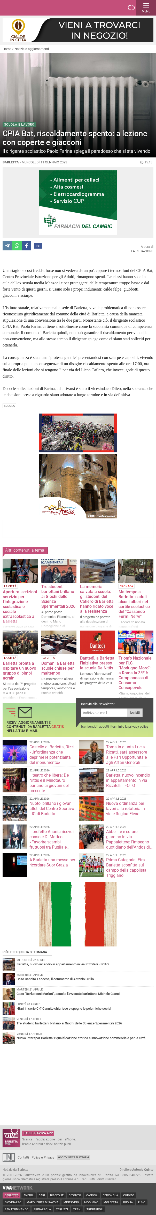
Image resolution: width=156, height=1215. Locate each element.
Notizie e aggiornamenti (31, 49)
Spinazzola (42, 1209)
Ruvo (141, 1202)
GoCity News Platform (73, 1157)
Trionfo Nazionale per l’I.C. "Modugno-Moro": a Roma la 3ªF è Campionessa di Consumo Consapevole (135, 673)
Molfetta (111, 1202)
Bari (42, 1195)
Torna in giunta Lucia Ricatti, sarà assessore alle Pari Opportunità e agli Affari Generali (126, 754)
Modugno (91, 1202)
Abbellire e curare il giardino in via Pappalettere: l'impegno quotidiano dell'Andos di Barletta (128, 842)
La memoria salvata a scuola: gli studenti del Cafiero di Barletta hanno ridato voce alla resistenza (97, 599)
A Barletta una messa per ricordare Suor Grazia (52, 862)
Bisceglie (57, 1195)
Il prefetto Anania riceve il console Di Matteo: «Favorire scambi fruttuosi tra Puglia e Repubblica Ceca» (52, 842)
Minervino (71, 1202)
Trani (77, 1209)
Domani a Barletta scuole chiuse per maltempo (58, 668)
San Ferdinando (16, 1209)
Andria (29, 1195)
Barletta (11, 1195)
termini (116, 726)
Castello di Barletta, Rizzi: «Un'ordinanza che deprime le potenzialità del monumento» (52, 754)
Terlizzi (62, 1209)
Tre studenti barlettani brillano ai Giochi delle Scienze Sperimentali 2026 (58, 596)
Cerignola (110, 1195)
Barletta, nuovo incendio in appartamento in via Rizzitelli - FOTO (128, 780)
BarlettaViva (29, 8)
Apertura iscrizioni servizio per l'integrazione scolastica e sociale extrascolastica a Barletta (20, 606)
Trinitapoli (95, 1209)
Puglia (128, 1202)
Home (7, 49)
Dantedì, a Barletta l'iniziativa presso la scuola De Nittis (97, 663)
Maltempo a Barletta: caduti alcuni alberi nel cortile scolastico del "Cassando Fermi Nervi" (134, 604)
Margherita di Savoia (42, 1202)
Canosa (92, 1195)
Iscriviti (135, 712)
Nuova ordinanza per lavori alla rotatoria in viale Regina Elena (125, 808)
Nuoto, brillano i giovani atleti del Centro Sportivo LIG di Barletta (51, 808)
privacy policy (138, 726)
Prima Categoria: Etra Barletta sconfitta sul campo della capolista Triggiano (126, 867)
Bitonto (75, 1195)
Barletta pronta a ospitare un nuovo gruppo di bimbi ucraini (19, 671)
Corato (128, 1195)
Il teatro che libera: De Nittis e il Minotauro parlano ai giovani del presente (49, 783)
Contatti (23, 1157)
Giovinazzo (13, 1202)
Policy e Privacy (43, 1157)
